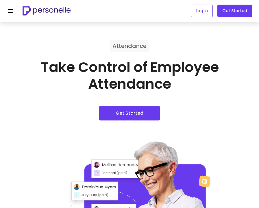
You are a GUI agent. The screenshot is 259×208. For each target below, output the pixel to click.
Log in (202, 11)
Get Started (234, 11)
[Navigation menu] (10, 11)
